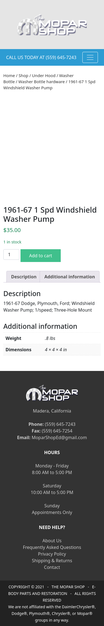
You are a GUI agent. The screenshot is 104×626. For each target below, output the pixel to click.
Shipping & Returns (52, 561)
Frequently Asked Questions (52, 547)
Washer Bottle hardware (41, 81)
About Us (52, 541)
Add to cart (40, 256)
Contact (52, 567)
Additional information (69, 277)
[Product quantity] (11, 254)
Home (9, 75)
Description (24, 277)
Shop (23, 75)
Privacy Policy (52, 554)
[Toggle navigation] (90, 57)
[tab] (23, 277)
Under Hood (43, 75)
